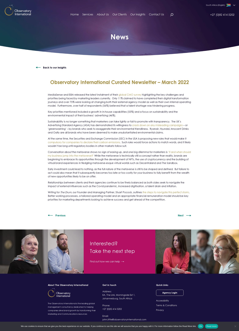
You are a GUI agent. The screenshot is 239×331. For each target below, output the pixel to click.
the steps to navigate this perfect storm (166, 192)
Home (74, 14)
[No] (235, 326)
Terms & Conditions (166, 305)
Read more (212, 326)
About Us (103, 14)
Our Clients (119, 14)
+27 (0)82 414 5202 (222, 14)
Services (87, 14)
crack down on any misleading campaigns (157, 125)
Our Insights (137, 14)
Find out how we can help (107, 261)
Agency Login (169, 292)
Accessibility (162, 300)
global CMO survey (130, 94)
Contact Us (156, 14)
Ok (200, 326)
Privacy (160, 310)
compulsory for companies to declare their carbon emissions (84, 142)
